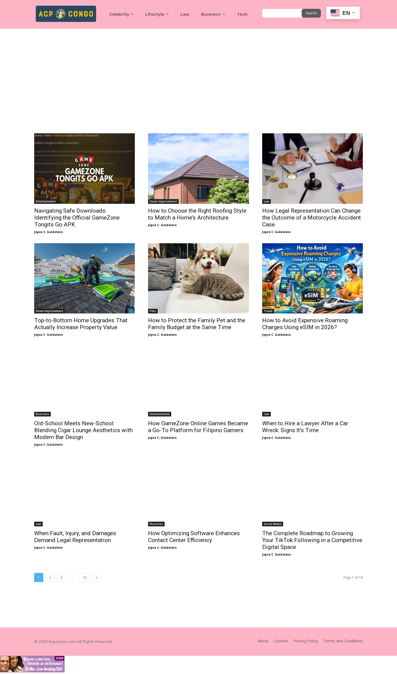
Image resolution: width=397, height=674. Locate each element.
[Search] (311, 13)
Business (42, 414)
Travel (268, 311)
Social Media (272, 524)
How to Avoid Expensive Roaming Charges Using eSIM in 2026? (305, 324)
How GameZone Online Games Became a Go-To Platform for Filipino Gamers (198, 427)
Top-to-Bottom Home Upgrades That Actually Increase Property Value (81, 324)
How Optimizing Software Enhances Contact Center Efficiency (194, 536)
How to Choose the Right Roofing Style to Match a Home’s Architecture (197, 214)
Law (266, 201)
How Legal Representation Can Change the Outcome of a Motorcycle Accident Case (311, 217)
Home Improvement (163, 201)
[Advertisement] (198, 70)
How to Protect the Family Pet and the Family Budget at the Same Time (196, 324)
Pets (153, 311)
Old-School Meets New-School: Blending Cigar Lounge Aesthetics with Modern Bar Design (83, 430)
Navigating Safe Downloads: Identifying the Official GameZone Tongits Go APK (77, 217)
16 (85, 577)
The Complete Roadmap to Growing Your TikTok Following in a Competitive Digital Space (312, 540)
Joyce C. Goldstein (48, 232)
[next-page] (96, 577)
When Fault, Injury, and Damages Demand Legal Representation (75, 536)
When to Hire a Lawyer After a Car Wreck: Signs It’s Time (305, 427)
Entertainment (46, 201)
